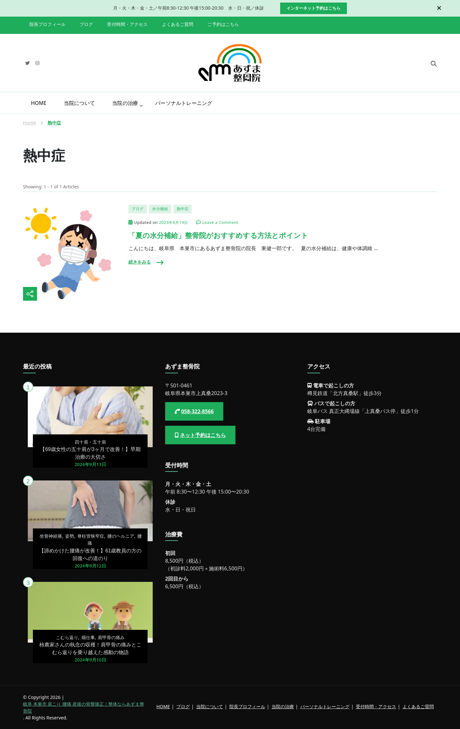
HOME (39, 103)
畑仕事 (88, 637)
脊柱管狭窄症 (90, 536)
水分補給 (160, 208)
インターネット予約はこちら (314, 8)
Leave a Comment (220, 223)
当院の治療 (125, 103)
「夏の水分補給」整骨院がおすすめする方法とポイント (218, 236)
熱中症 (183, 208)
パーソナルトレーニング (183, 103)
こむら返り (67, 637)
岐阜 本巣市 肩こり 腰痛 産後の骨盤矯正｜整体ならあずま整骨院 (83, 707)
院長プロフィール (47, 24)
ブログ (86, 24)
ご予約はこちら (223, 24)
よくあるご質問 (178, 24)
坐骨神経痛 (51, 536)
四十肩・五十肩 (90, 442)
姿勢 (69, 536)
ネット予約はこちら (203, 435)
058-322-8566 (197, 411)
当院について (79, 103)
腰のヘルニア (120, 536)
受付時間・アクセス (127, 24)
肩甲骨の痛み (111, 637)
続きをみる (139, 262)
